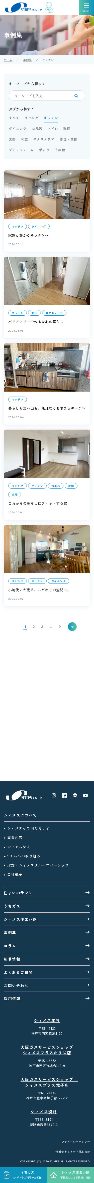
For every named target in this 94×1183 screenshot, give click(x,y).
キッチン (51, 118)
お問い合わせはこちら (28, 678)
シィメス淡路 (44, 1112)
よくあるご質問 (18, 972)
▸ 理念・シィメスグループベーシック (36, 865)
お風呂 (37, 128)
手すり (44, 150)
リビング (32, 118)
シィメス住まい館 (20, 919)
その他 (60, 150)
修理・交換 (69, 139)
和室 (24, 139)
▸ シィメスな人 (17, 846)
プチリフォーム (21, 150)
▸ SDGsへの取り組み (22, 855)
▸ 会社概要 (13, 874)
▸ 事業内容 (13, 837)
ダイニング (18, 128)
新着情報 (12, 959)
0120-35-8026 (47, 758)
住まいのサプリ (18, 892)
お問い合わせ (16, 985)
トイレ (52, 128)
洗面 (66, 128)
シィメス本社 (47, 1020)
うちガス (12, 906)
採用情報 (12, 998)
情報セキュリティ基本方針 (72, 1152)
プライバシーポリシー (75, 1142)
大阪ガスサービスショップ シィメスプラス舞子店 (48, 1082)
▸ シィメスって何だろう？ (27, 828)
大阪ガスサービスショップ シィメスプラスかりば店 (48, 1050)
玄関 (12, 139)
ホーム (8, 60)
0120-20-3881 (47, 725)
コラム (10, 945)
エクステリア (44, 139)
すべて (14, 118)
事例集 (27, 60)
